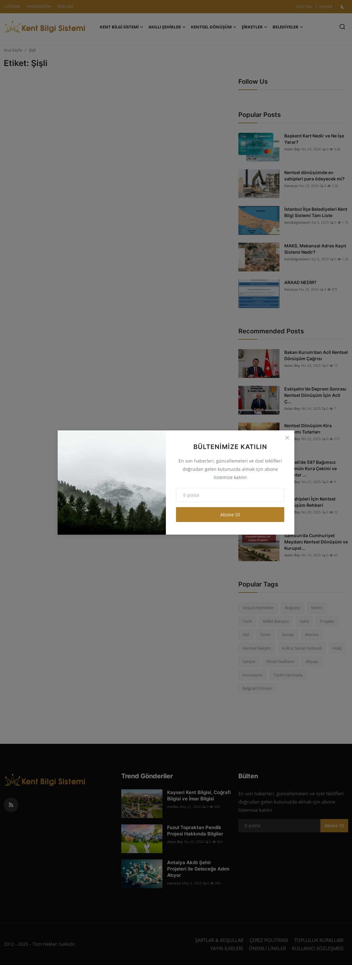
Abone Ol (230, 515)
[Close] (287, 437)
